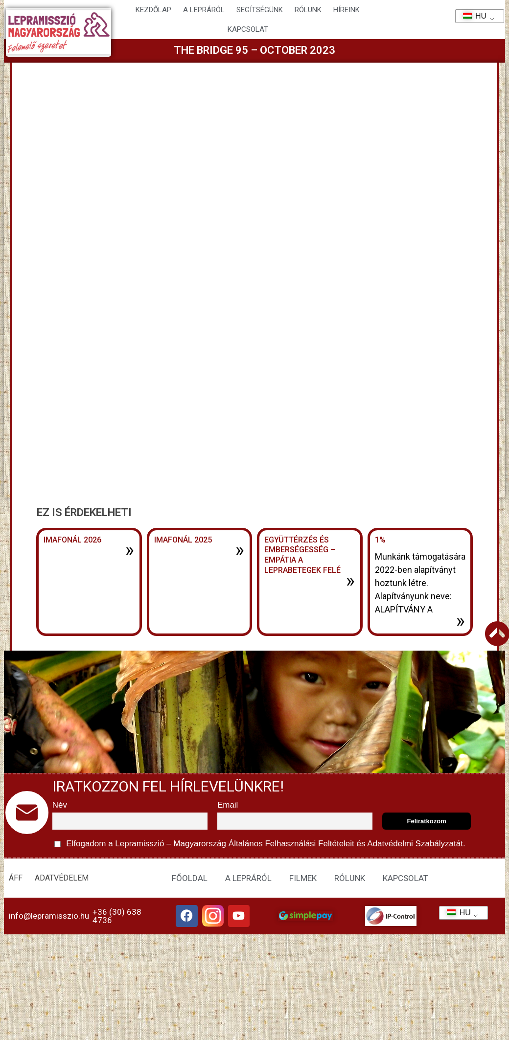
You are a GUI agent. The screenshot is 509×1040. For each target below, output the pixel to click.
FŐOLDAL (190, 878)
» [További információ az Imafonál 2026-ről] (129, 550)
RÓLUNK (349, 878)
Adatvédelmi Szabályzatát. (415, 843)
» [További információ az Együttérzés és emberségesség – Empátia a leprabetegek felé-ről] (350, 580)
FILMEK (303, 878)
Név (59, 805)
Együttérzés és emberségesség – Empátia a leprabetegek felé (302, 555)
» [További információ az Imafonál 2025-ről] (239, 550)
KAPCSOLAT (248, 29)
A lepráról (204, 9)
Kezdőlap (153, 9)
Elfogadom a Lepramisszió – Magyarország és (259, 844)
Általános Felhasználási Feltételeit (291, 843)
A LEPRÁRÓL (248, 878)
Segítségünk (259, 9)
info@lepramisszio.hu (49, 917)
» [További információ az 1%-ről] (460, 621)
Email (227, 805)
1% (380, 539)
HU (471, 16)
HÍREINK (346, 9)
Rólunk (308, 9)
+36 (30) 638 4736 (117, 917)
